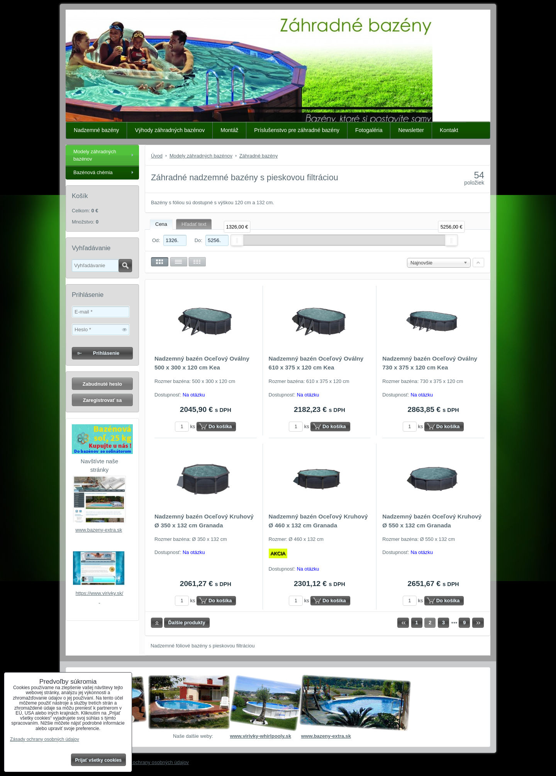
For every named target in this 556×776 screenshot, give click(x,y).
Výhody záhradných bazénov (170, 130)
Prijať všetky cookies (98, 760)
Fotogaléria (368, 130)
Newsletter (411, 130)
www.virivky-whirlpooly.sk (260, 736)
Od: (169, 240)
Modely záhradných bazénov (94, 155)
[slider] (237, 240)
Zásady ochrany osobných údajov (152, 762)
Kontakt (449, 130)
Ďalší (478, 623)
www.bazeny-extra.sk (98, 530)
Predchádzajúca (403, 623)
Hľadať (125, 265)
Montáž (229, 130)
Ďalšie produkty (186, 622)
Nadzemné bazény (96, 130)
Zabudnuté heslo (102, 384)
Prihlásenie (106, 353)
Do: (212, 240)
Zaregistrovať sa (102, 400)
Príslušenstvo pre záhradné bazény (296, 130)
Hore (157, 623)
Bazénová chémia (93, 172)
